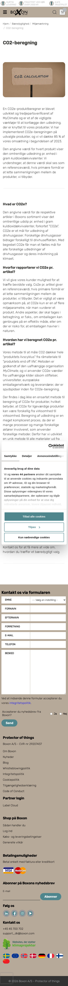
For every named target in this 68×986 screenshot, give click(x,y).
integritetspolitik (20, 703)
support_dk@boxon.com (18, 933)
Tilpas (34, 527)
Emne (8, 599)
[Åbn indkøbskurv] (62, 12)
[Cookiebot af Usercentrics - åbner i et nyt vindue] (48, 446)
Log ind (7, 831)
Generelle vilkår (13, 842)
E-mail (9, 635)
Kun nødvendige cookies (34, 537)
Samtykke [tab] (10, 455)
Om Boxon (9, 751)
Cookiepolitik (11, 779)
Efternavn (12, 617)
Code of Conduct (13, 791)
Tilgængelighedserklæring (19, 785)
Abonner (50, 896)
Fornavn (10, 608)
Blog (6, 762)
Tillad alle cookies (34, 516)
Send (9, 723)
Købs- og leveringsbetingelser (22, 836)
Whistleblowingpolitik (16, 768)
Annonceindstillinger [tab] (50, 455)
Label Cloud (10, 805)
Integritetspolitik (13, 774)
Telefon (10, 644)
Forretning (12, 626)
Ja (53, 714)
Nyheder (8, 757)
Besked (9, 653)
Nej (63, 714)
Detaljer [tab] (27, 455)
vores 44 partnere (23, 474)
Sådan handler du (14, 825)
